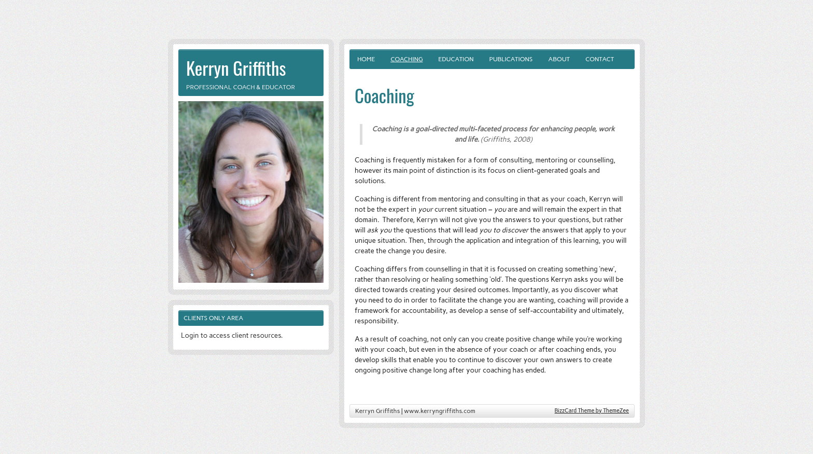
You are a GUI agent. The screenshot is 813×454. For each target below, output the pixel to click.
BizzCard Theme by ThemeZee (592, 410)
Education (455, 59)
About (559, 59)
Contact (599, 59)
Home (366, 59)
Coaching (406, 59)
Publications (510, 59)
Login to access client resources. (232, 335)
